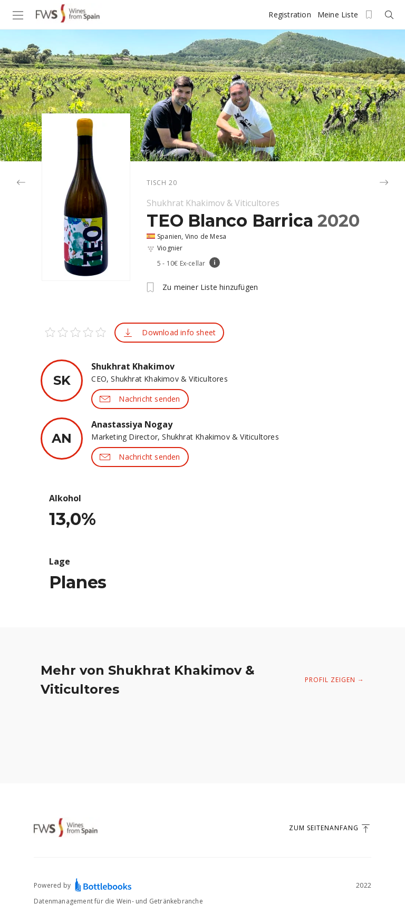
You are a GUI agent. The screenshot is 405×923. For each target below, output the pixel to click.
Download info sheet (169, 332)
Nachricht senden (140, 399)
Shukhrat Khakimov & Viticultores (213, 203)
